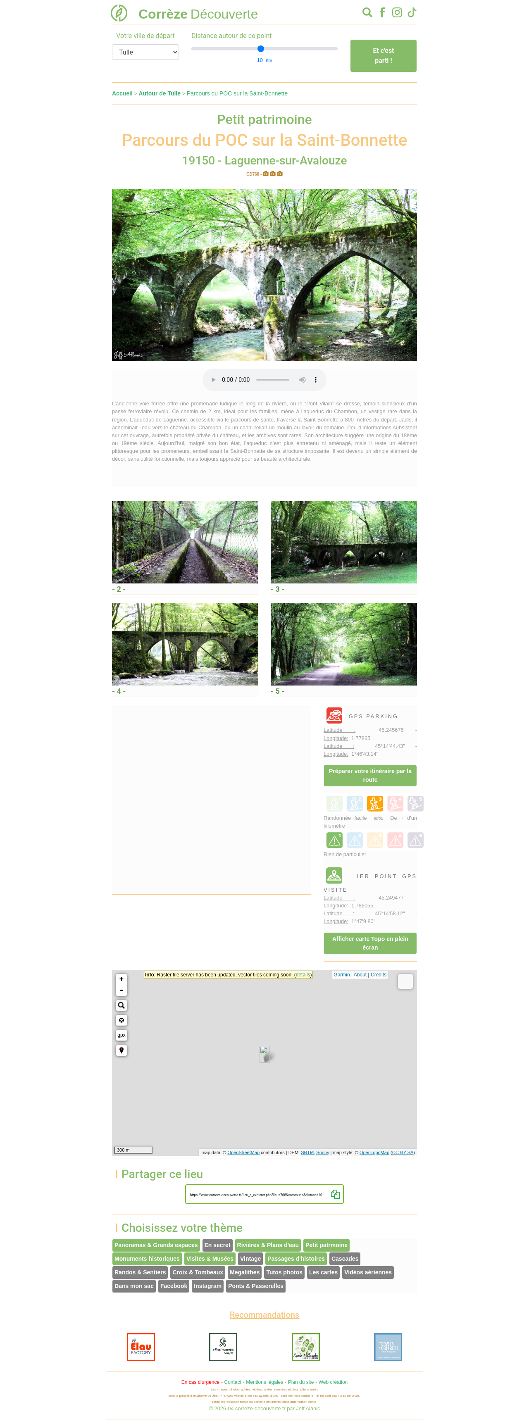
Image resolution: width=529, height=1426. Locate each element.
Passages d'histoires (296, 1258)
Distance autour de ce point (231, 36)
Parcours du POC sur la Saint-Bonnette (237, 93)
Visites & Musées (210, 1258)
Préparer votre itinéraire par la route (370, 775)
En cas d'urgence (200, 1382)
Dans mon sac (134, 1286)
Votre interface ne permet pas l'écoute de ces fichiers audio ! (264, 380)
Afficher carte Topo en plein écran (370, 943)
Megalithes (245, 1272)
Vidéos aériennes (368, 1272)
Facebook (173, 1286)
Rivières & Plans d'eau (268, 1245)
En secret (218, 1245)
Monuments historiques (147, 1258)
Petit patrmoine (326, 1245)
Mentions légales (264, 1382)
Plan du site (301, 1382)
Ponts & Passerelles (256, 1286)
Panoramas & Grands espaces (156, 1245)
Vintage (250, 1258)
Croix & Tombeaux (197, 1272)
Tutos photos (284, 1272)
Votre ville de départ (145, 36)
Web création (333, 1382)
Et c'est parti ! (383, 55)
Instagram (208, 1286)
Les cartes (323, 1272)
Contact (232, 1382)
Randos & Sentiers (140, 1272)
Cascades (344, 1258)
